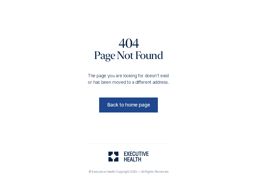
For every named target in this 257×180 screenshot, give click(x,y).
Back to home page (128, 105)
